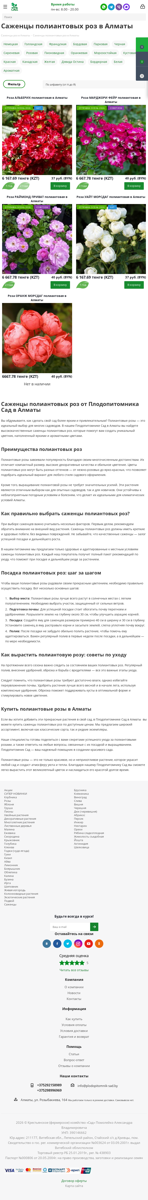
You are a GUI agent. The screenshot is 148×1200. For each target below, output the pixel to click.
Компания (74, 979)
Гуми (7, 854)
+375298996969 (49, 1090)
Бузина (8, 879)
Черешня (80, 808)
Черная (119, 44)
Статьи (74, 1054)
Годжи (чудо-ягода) (16, 851)
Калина (9, 876)
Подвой (9, 901)
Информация (74, 1008)
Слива (78, 801)
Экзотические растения (19, 897)
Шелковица (81, 847)
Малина (9, 829)
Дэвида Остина (73, 62)
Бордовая (80, 44)
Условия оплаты (74, 1025)
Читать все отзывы (74, 970)
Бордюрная (98, 62)
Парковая (101, 44)
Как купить (74, 1019)
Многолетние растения (19, 822)
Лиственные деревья (17, 826)
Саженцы (10, 904)
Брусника (80, 790)
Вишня (78, 804)
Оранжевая (79, 53)
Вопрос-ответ (74, 1060)
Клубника (10, 797)
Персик (78, 818)
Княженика (81, 793)
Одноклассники (99, 943)
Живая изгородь (15, 890)
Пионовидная (54, 53)
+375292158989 (49, 1085)
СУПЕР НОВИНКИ (15, 793)
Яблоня (9, 804)
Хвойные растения (16, 815)
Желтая (49, 62)
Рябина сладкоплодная (89, 833)
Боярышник (12, 868)
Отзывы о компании (74, 1066)
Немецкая (11, 44)
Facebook (57, 943)
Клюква (9, 847)
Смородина (11, 836)
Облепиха (10, 872)
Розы (7, 801)
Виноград (80, 797)
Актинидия (81, 843)
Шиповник (11, 886)
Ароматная (11, 70)
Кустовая (129, 53)
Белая (118, 62)
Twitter (68, 943)
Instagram (78, 943)
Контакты (74, 999)
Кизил (8, 858)
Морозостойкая (105, 53)
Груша (8, 808)
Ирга (7, 883)
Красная (10, 62)
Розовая (32, 53)
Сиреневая (11, 53)
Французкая (57, 44)
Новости (74, 993)
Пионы (8, 811)
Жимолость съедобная (89, 836)
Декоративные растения (20, 818)
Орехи (78, 829)
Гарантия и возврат (74, 1036)
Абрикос (79, 815)
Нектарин (80, 826)
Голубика (10, 843)
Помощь (74, 1046)
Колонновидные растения (21, 893)
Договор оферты (74, 1181)
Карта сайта (74, 1186)
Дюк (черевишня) (85, 811)
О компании (74, 987)
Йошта (78, 840)
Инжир (78, 822)
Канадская (30, 62)
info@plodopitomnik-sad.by (98, 1085)
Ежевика (9, 833)
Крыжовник (12, 840)
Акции (8, 790)
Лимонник (11, 865)
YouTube (88, 943)
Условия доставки (74, 1031)
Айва (7, 861)
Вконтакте (47, 943)
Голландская (33, 44)
